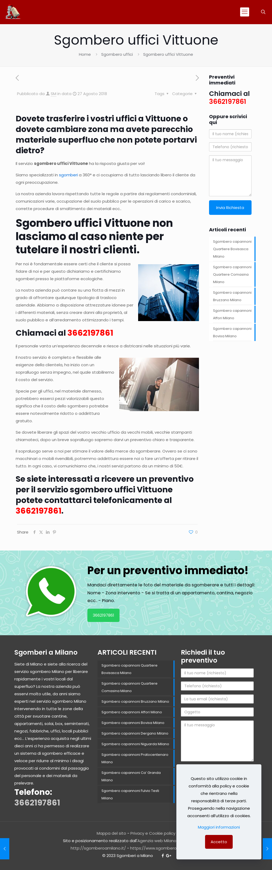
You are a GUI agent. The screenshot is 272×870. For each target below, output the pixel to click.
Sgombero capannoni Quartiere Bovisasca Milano (232, 249)
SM (53, 93)
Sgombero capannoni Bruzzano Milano (232, 296)
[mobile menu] (244, 11)
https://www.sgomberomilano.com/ (166, 848)
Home (85, 54)
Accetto (219, 842)
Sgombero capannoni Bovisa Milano (232, 332)
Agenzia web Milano (156, 840)
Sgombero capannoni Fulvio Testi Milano (130, 794)
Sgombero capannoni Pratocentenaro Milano (134, 758)
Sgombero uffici (117, 54)
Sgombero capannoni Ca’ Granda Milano (131, 776)
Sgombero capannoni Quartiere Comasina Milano (232, 274)
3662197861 (103, 615)
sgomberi (68, 175)
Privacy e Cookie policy (152, 833)
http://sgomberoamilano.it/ (98, 848)
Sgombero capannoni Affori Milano (232, 314)
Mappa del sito (111, 833)
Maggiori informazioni (219, 827)
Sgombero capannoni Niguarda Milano (135, 744)
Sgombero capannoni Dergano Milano (134, 733)
